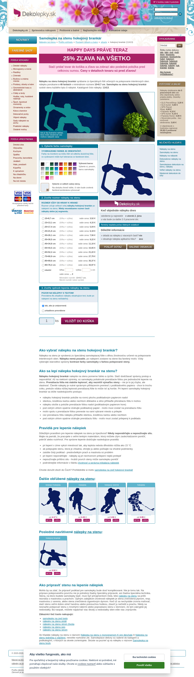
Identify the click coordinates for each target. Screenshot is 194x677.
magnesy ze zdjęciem (106, 663)
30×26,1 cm (50, 235)
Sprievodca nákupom (44, 30)
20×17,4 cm (50, 227)
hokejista (82, 485)
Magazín (59, 660)
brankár (163, 68)
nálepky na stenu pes (54, 627)
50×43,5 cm (50, 248)
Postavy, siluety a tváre (87, 42)
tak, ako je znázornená (55, 305)
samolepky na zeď (126, 663)
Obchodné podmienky (75, 660)
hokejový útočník (112, 485)
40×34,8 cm (50, 244)
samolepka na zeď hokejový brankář (114, 470)
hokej (162, 59)
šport (162, 54)
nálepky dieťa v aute (55, 663)
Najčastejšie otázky (94, 30)
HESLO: (151, 14)
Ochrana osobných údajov (98, 660)
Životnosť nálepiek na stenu (41, 660)
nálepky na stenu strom (55, 629)
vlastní (48, 270)
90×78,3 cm (50, 265)
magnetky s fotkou (36, 663)
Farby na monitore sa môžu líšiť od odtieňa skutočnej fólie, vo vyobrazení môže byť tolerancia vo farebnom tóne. (67, 154)
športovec (170, 54)
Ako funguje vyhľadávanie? (166, 73)
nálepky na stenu (80, 479)
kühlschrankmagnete (75, 663)
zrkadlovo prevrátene (55, 310)
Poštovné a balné (69, 30)
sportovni (164, 57)
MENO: (151, 9)
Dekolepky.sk (20, 30)
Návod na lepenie (20, 660)
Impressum (147, 660)
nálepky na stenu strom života (58, 624)
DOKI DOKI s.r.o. (55, 653)
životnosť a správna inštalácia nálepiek (98, 462)
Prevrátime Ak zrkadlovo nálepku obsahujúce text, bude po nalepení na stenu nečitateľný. (67, 296)
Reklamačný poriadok (130, 660)
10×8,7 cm (49, 218)
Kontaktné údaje (118, 30)
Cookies (115, 660)
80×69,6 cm (50, 261)
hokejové (173, 61)
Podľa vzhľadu (66, 42)
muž (171, 52)
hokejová (164, 61)
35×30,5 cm (50, 239)
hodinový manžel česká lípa (148, 663)
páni (166, 52)
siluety (104, 42)
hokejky (171, 65)
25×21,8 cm (50, 231)
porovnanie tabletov (171, 663)
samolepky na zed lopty (55, 618)
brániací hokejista (53, 485)
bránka (171, 68)
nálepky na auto (19, 663)
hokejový (170, 59)
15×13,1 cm (50, 222)
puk (177, 65)
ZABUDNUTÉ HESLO (163, 18)
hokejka (163, 65)
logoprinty (90, 663)
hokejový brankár (53, 538)
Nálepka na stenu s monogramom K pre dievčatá (106, 635)
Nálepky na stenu (47, 42)
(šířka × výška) (66, 218)
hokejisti (173, 63)
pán (161, 52)
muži (176, 52)
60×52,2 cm (50, 252)
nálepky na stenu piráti (55, 621)
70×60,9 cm (50, 256)
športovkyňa (174, 57)
